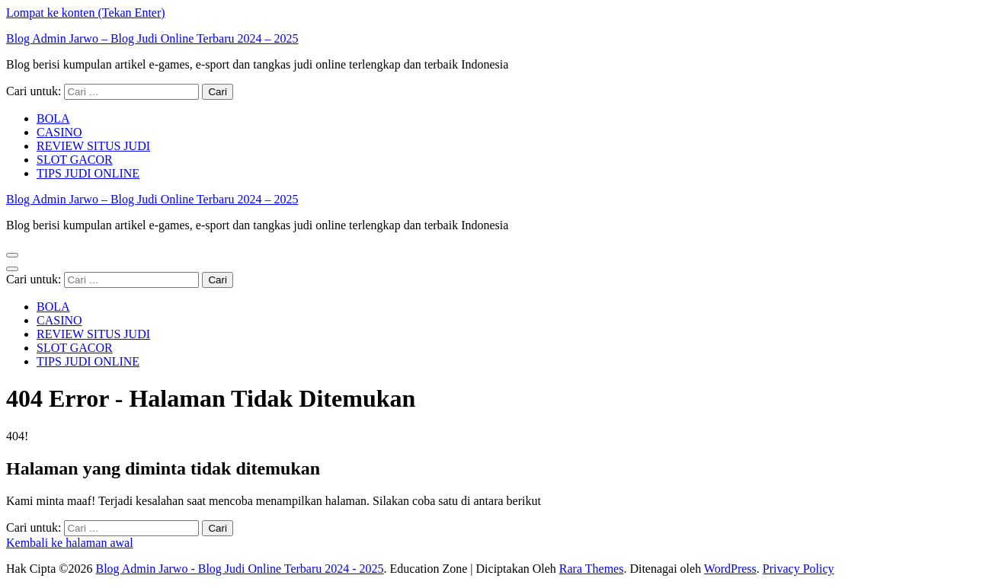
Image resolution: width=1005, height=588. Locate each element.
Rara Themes (591, 568)
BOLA (53, 118)
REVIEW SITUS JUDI (93, 145)
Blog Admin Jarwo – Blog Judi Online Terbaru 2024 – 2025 (152, 38)
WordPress (730, 568)
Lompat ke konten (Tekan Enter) (85, 12)
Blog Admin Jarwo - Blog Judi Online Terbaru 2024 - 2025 (239, 568)
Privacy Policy (798, 568)
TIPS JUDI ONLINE (88, 173)
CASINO (59, 132)
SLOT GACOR (75, 159)
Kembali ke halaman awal (69, 542)
